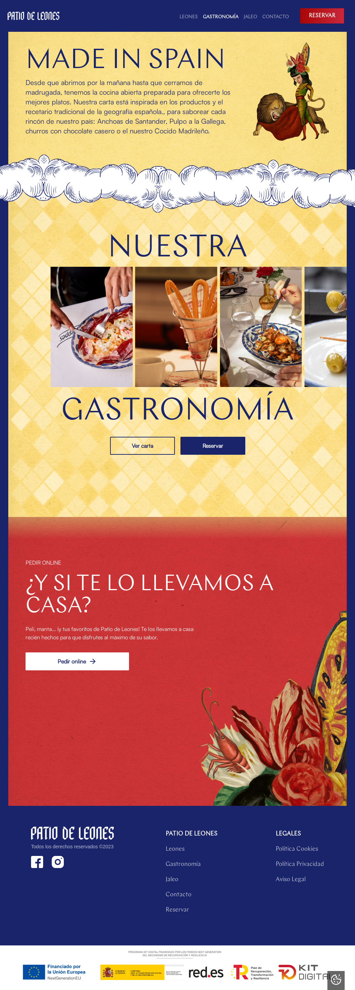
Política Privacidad (300, 864)
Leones (188, 17)
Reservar (213, 445)
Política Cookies (297, 849)
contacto (275, 17)
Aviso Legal (291, 879)
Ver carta (142, 445)
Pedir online (77, 661)
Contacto (178, 895)
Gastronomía (220, 17)
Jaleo (250, 17)
